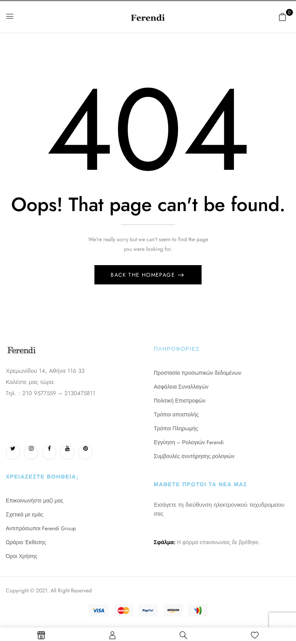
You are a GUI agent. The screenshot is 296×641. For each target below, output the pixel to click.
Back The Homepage (144, 275)
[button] (282, 17)
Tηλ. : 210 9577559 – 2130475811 (50, 393)
